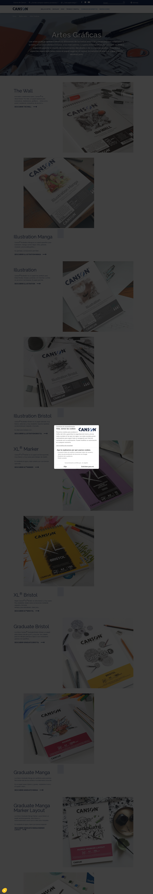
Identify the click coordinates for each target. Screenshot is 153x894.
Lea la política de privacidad (64, 445)
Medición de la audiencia (65, 456)
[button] (4, 890)
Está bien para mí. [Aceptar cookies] (87, 467)
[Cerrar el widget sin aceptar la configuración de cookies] (65, 426)
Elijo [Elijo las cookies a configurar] (65, 467)
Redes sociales (62, 458)
